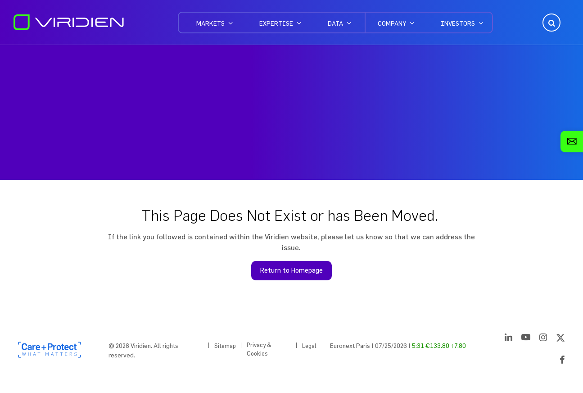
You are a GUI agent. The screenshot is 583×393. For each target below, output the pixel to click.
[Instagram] (543, 339)
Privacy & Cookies (259, 349)
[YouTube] (526, 339)
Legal (309, 345)
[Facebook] (562, 361)
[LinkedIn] (508, 339)
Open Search (551, 23)
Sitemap (225, 345)
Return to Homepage (291, 270)
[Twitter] (560, 339)
